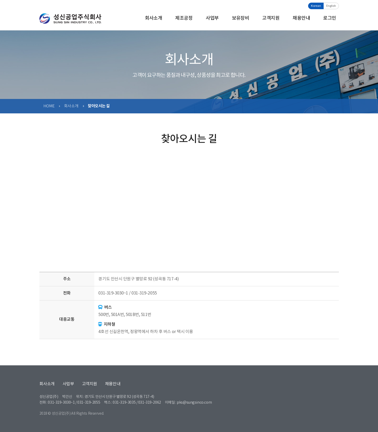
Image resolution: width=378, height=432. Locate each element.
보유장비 (240, 18)
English (331, 6)
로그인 (329, 18)
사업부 (212, 18)
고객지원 (270, 18)
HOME (49, 106)
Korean (316, 6)
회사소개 (153, 18)
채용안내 (301, 18)
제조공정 (184, 18)
